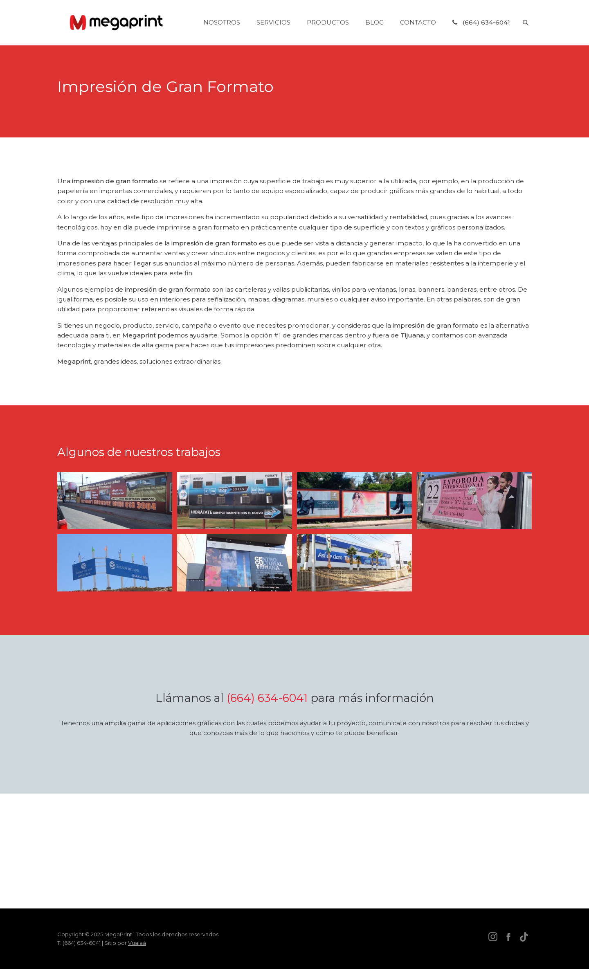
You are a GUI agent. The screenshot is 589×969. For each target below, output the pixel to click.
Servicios (273, 22)
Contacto (418, 22)
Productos (328, 22)
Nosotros (221, 22)
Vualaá (137, 943)
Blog (374, 22)
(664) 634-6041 (267, 698)
